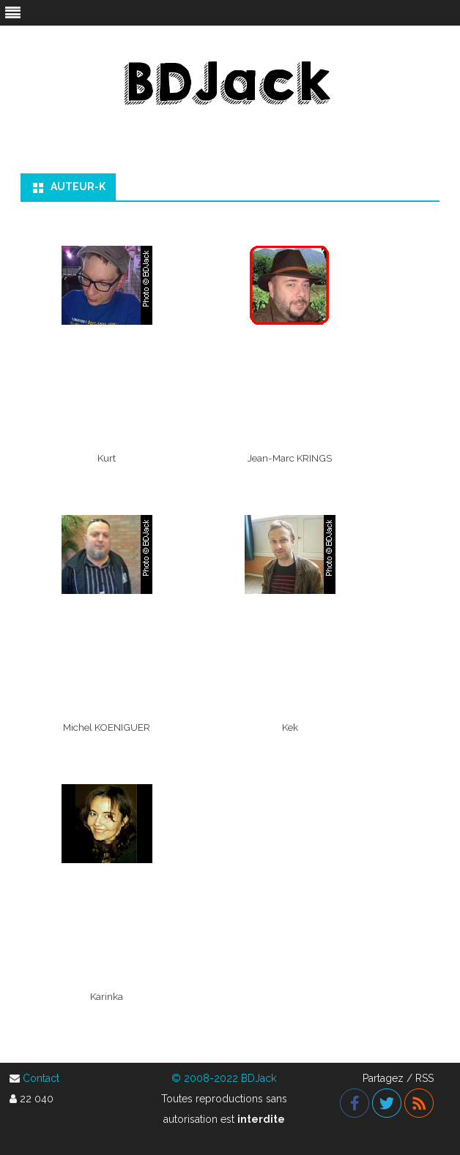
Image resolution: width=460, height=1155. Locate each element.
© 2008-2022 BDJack (223, 1078)
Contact (41, 1078)
